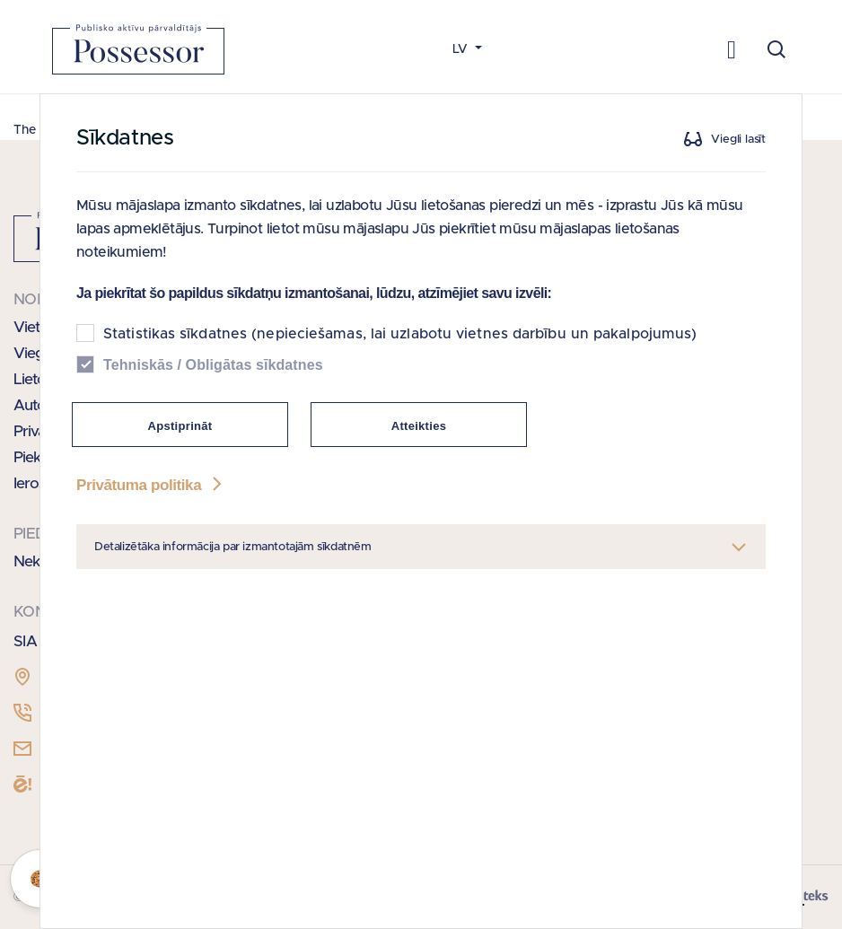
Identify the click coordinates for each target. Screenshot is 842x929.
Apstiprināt (180, 426)
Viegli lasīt (738, 139)
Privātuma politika (150, 485)
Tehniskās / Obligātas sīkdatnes (213, 364)
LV (461, 49)
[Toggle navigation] (732, 49)
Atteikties (419, 426)
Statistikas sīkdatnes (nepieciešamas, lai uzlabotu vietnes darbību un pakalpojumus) (400, 334)
